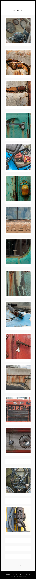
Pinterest (27, 574)
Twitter (14, 574)
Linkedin (21, 574)
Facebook (8, 574)
